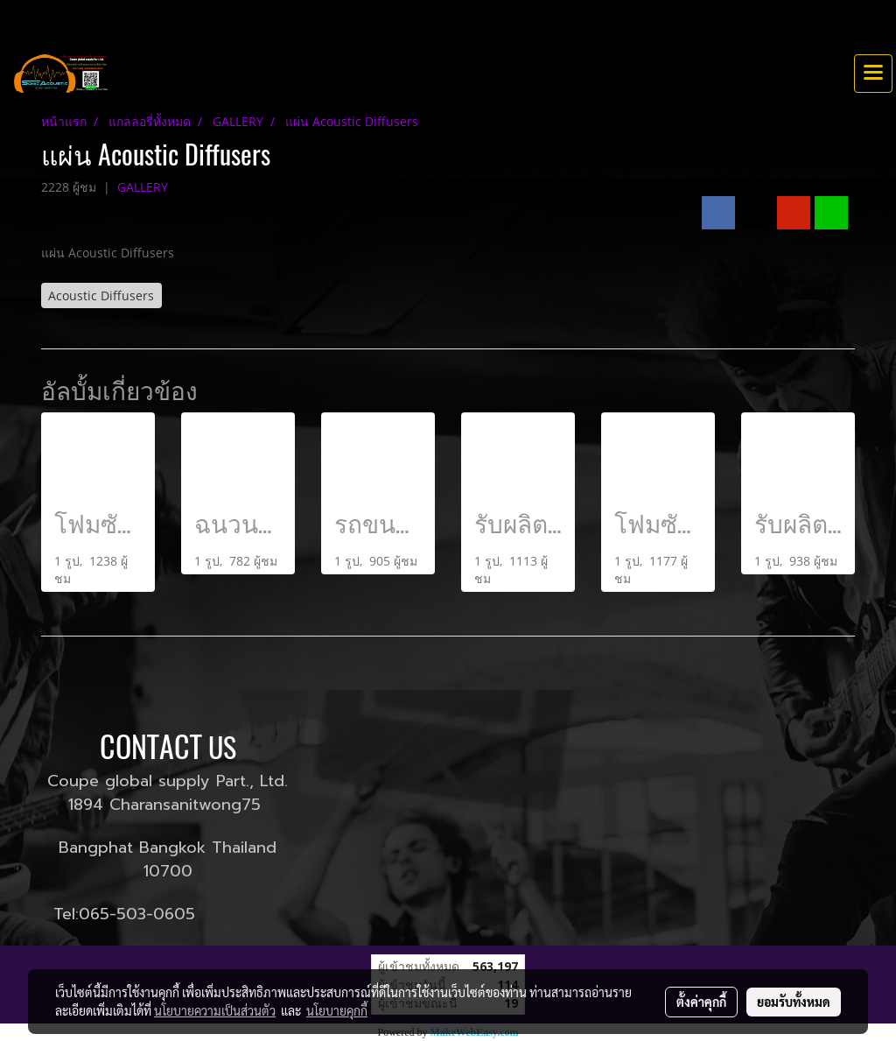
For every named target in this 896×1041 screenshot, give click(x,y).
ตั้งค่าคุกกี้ (701, 1001)
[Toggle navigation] (873, 73)
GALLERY (142, 187)
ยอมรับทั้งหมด (793, 1001)
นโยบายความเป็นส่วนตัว (215, 1010)
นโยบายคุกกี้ (337, 1010)
